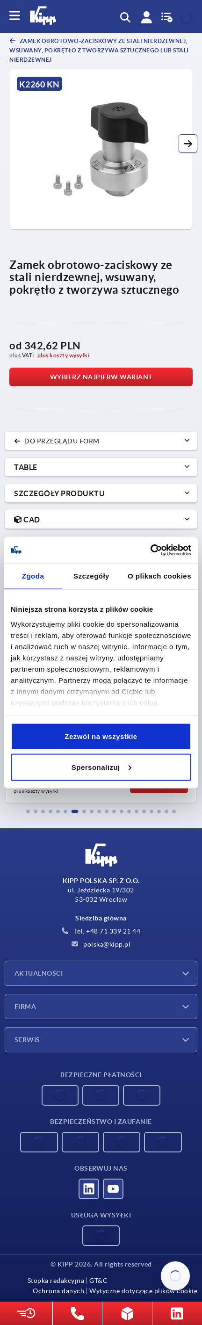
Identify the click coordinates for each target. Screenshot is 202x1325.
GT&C (98, 1280)
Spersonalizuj (101, 767)
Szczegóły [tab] (91, 576)
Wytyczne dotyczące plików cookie (143, 1291)
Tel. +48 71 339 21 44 (101, 931)
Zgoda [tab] (33, 576)
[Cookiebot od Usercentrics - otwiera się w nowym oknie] (150, 550)
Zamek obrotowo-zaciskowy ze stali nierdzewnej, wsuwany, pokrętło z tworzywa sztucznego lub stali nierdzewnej (99, 50)
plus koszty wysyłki (63, 355)
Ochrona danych (58, 1291)
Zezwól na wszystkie (101, 736)
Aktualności (38, 973)
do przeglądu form (57, 441)
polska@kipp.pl (101, 944)
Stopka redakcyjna (56, 1280)
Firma (25, 1006)
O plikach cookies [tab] (159, 576)
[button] (188, 143)
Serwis (27, 1039)
